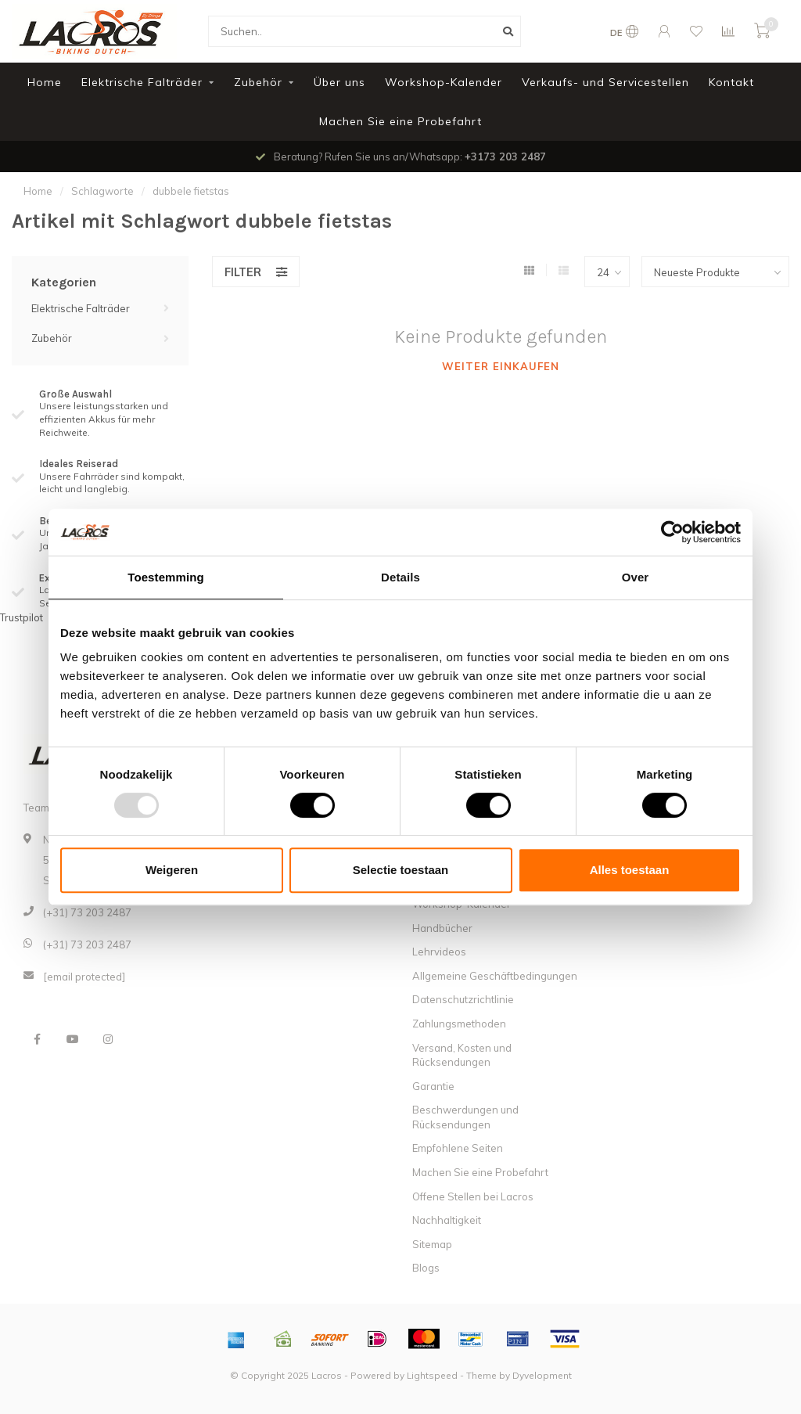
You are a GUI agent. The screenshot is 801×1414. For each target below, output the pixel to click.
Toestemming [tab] (166, 577)
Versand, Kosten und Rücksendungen (462, 1055)
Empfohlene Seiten (457, 1148)
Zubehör (258, 82)
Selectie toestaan (401, 869)
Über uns (339, 82)
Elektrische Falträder (142, 82)
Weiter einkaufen (500, 366)
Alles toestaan (630, 869)
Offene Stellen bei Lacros (472, 1196)
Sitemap (432, 1244)
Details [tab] (400, 577)
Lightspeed (432, 1375)
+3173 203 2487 (505, 156)
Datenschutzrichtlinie (463, 999)
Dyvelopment (542, 1375)
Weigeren (171, 869)
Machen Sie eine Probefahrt (400, 121)
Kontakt (731, 82)
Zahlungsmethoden (459, 1023)
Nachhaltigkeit (446, 1220)
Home (44, 82)
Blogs (426, 1267)
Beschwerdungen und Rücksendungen (465, 1117)
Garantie (433, 1086)
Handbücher (442, 928)
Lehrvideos (439, 951)
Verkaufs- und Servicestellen (605, 82)
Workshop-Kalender (443, 82)
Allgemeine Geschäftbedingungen (494, 976)
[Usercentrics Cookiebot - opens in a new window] (672, 532)
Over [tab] (635, 577)
